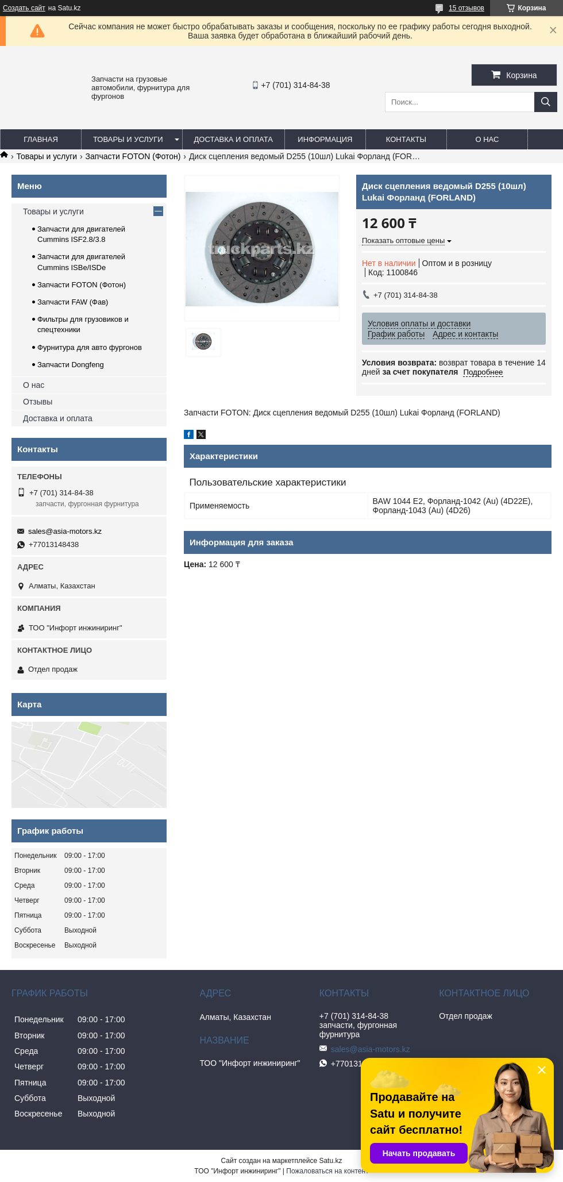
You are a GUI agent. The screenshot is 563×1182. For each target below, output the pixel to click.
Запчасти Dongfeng (70, 364)
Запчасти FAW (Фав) (72, 302)
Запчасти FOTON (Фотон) (133, 156)
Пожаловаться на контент (327, 1171)
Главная (41, 139)
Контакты (406, 139)
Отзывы (37, 401)
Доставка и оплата (233, 139)
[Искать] (545, 102)
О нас (487, 139)
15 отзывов (466, 8)
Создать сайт (24, 8)
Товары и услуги (128, 139)
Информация (325, 139)
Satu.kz (330, 1161)
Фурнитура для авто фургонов (89, 347)
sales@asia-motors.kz (65, 531)
